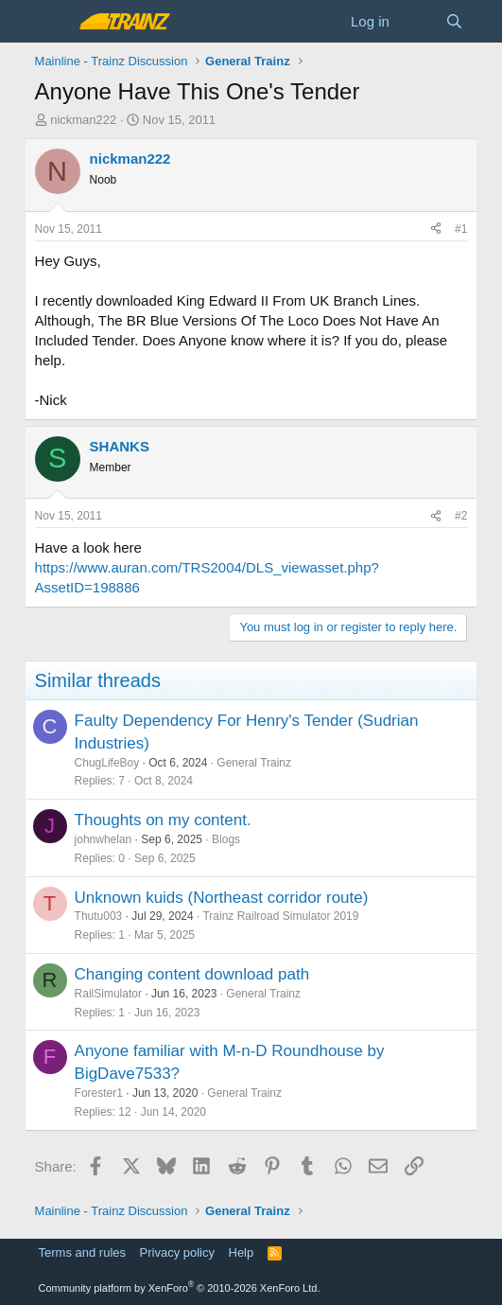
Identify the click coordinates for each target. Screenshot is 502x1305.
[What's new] (417, 21)
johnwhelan (103, 839)
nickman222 (83, 120)
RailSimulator (108, 993)
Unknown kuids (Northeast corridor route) (222, 898)
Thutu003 (99, 916)
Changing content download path (192, 974)
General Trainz (253, 762)
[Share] (436, 229)
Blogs (226, 839)
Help (241, 1252)
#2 (461, 515)
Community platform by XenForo (179, 1288)
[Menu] (51, 22)
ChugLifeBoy (107, 762)
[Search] (454, 21)
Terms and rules (82, 1252)
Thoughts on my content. (163, 820)
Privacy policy (177, 1252)
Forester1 (99, 1093)
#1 (461, 229)
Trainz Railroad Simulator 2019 (280, 916)
